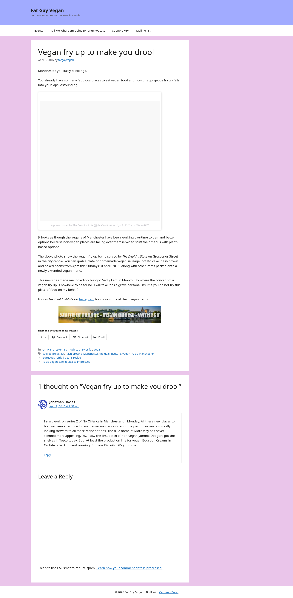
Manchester (90, 353)
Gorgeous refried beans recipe (61, 357)
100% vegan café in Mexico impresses (66, 361)
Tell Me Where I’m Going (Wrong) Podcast (77, 30)
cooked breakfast (53, 353)
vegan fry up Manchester (138, 353)
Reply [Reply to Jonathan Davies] (47, 455)
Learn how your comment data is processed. (129, 568)
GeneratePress (168, 592)
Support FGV (120, 30)
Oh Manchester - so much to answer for (67, 349)
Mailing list (143, 30)
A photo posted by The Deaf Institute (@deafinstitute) (81, 225)
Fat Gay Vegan (47, 10)
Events (38, 30)
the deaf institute (110, 353)
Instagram (86, 299)
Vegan (97, 349)
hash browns (74, 353)
